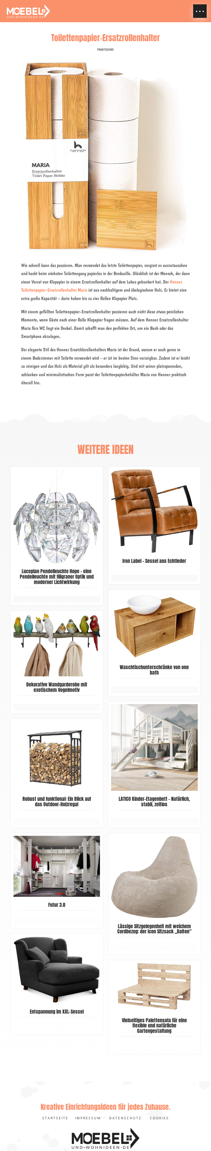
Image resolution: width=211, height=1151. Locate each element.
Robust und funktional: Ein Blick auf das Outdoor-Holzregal (56, 801)
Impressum (88, 1118)
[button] (200, 11)
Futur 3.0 (56, 904)
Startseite (55, 1118)
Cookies (159, 1118)
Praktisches (105, 49)
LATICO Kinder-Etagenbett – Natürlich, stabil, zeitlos (154, 801)
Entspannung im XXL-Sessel (57, 1011)
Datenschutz (125, 1118)
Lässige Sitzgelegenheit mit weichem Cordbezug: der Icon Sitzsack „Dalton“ (154, 929)
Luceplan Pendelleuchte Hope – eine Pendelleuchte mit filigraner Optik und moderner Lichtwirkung (57, 577)
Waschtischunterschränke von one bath (154, 669)
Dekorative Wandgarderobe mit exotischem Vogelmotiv (56, 687)
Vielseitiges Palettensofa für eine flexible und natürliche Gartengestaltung (154, 1026)
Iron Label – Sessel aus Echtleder (154, 561)
